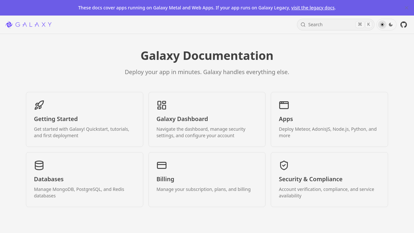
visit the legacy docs (313, 8)
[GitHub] (403, 24)
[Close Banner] (406, 8)
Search (336, 24)
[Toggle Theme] (386, 24)
